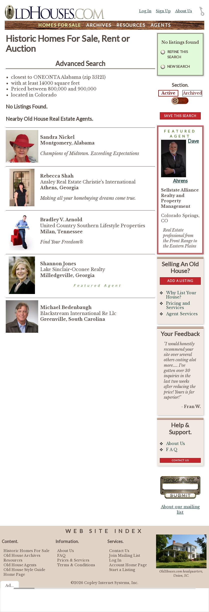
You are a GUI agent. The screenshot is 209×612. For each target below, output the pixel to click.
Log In (145, 11)
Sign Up (163, 11)
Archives (98, 25)
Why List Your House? (181, 295)
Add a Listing (180, 281)
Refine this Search (177, 54)
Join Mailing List (124, 555)
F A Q (172, 450)
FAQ (61, 555)
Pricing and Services (178, 305)
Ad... (9, 585)
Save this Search (180, 116)
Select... (180, 100)
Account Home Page (128, 565)
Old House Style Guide (24, 570)
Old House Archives (21, 555)
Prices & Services (73, 560)
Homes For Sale (59, 25)
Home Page (14, 574)
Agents (161, 25)
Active (168, 93)
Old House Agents (19, 565)
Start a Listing (122, 570)
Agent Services (182, 314)
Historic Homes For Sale (26, 550)
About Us (183, 11)
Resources (130, 25)
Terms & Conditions (76, 565)
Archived (192, 93)
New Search (178, 66)
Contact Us (180, 460)
